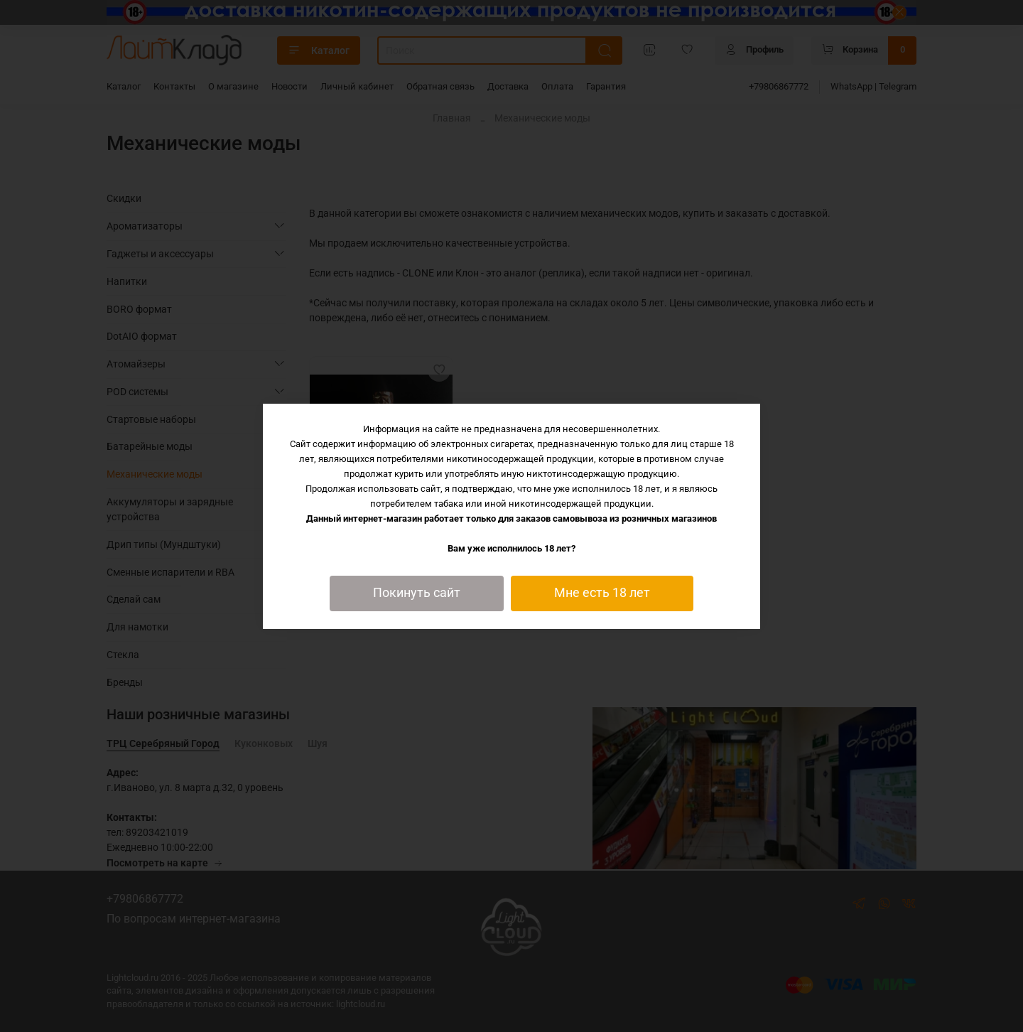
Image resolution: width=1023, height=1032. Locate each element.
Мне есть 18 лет (602, 593)
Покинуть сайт (416, 593)
